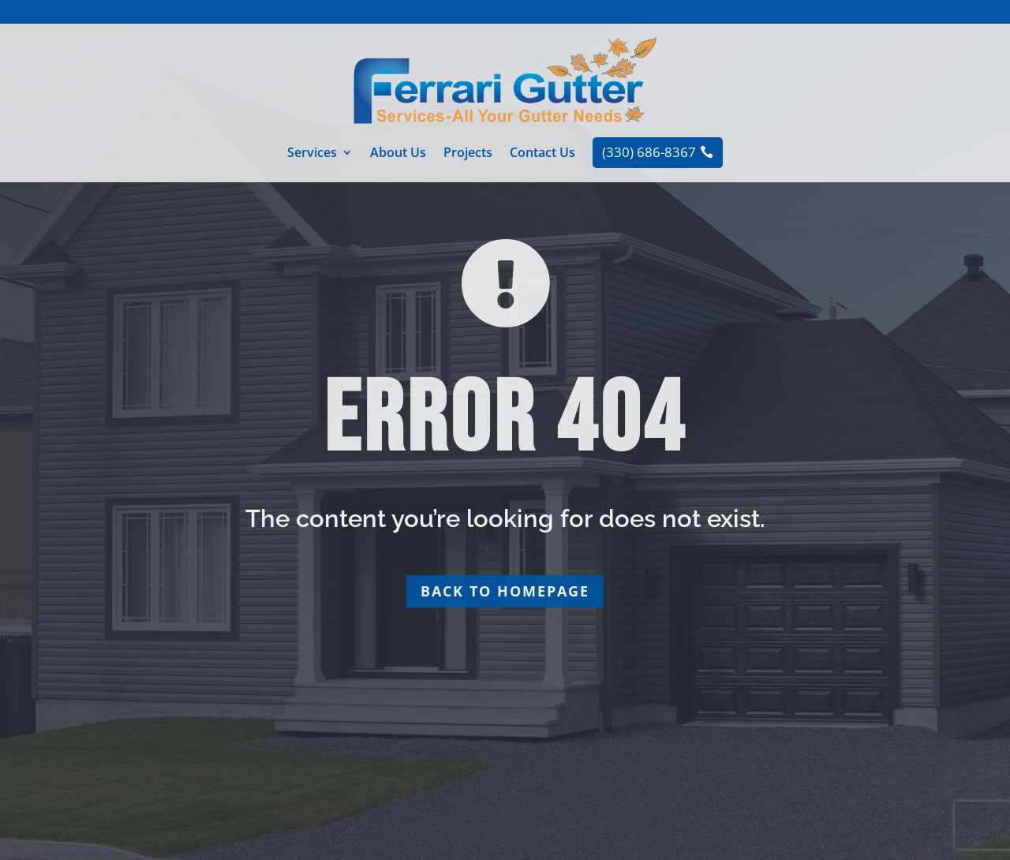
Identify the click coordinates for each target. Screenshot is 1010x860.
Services (312, 154)
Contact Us (542, 154)
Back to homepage (505, 590)
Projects (467, 154)
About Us (398, 154)
